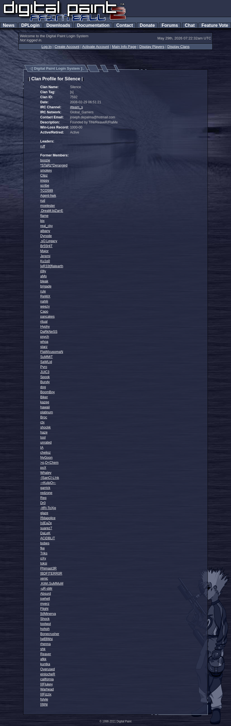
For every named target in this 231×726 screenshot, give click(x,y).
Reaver (45, 654)
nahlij (44, 301)
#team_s (76, 107)
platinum (46, 412)
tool (43, 437)
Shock (44, 619)
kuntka (45, 664)
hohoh (44, 629)
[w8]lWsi (46, 639)
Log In (46, 47)
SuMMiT (46, 357)
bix (42, 221)
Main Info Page (124, 47)
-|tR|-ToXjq (48, 508)
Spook (45, 377)
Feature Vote (215, 25)
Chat (189, 25)
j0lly (43, 271)
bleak (44, 281)
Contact (124, 25)
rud (42, 201)
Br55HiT (46, 246)
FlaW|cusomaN (51, 352)
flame (44, 216)
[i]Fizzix (45, 694)
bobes (44, 543)
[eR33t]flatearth (51, 266)
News (8, 25)
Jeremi (45, 256)
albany (45, 231)
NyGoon (46, 458)
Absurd (45, 594)
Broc (43, 417)
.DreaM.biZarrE (51, 211)
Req (43, 498)
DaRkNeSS (48, 332)
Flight (44, 609)
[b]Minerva (48, 614)
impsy (44, 180)
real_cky (46, 226)
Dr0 (43, 503)
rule (43, 291)
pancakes (47, 316)
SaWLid (46, 362)
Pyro (43, 367)
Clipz (44, 175)
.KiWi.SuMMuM (51, 584)
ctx (42, 422)
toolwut (45, 624)
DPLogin (30, 25)
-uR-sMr (46, 589)
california (47, 679)
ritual (43, 322)
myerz (44, 604)
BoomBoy (47, 392)
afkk (43, 659)
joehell (45, 599)
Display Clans (178, 47)
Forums (169, 25)
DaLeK (45, 533)
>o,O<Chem (49, 463)
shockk (45, 427)
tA (41, 447)
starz (43, 347)
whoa (44, 342)
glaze (44, 513)
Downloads (58, 25)
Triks (43, 553)
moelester (47, 206)
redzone (46, 493)
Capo (44, 311)
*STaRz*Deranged (53, 165)
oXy (43, 558)
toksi (43, 563)
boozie (45, 160)
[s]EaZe (46, 523)
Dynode (46, 236)
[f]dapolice (48, 518)
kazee (44, 402)
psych (44, 337)
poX (43, 468)
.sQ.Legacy (48, 241)
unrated (46, 442)
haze (43, 432)
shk (43, 649)
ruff (42, 146)
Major (44, 251)
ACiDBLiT (47, 538)
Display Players (152, 47)
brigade (45, 286)
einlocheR (47, 674)
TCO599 (46, 191)
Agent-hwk (48, 196)
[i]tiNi (44, 704)
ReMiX (45, 296)
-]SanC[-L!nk (49, 478)
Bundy (45, 382)
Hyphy (45, 327)
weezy (45, 306)
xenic (44, 578)
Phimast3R (48, 568)
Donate (147, 25)
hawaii (45, 407)
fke (42, 548)
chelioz (45, 453)
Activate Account (95, 47)
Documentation (93, 25)
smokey (46, 170)
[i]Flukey (46, 684)
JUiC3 (44, 372)
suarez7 (46, 528)
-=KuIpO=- (48, 483)
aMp (43, 276)
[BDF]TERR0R (51, 573)
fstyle (44, 699)
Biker (44, 397)
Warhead (47, 689)
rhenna (45, 644)
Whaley (45, 473)
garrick (45, 488)
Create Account (66, 47)
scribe (44, 186)
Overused (47, 669)
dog (43, 387)
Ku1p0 (45, 261)
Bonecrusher (49, 634)
